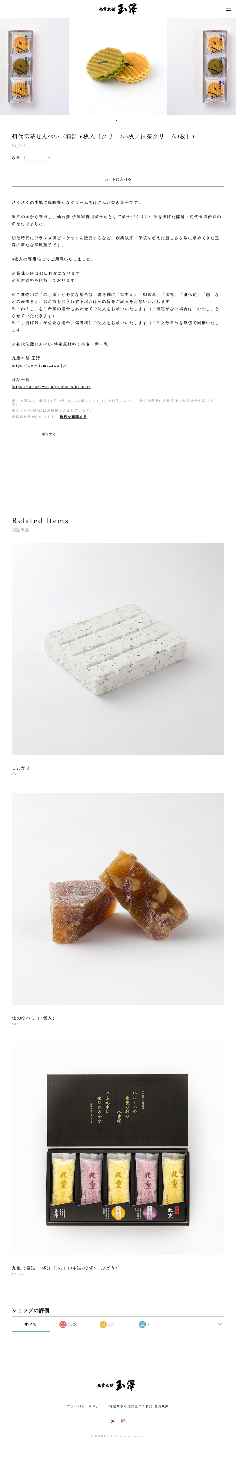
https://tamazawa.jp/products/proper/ (51, 386)
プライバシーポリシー (85, 1406)
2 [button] (120, 120)
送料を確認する (73, 417)
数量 (16, 158)
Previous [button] (9, 67)
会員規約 (162, 1406)
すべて (31, 1324)
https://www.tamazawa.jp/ (39, 365)
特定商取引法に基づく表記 (131, 1406)
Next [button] (227, 67)
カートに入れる (118, 179)
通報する (49, 434)
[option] (118, 66)
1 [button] (116, 120)
